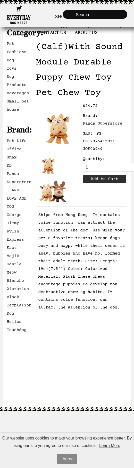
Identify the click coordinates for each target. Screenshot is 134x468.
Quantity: (94, 159)
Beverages (18, 93)
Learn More (109, 445)
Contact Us (51, 32)
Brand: (90, 116)
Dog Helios (14, 317)
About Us (86, 32)
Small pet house (18, 105)
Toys (11, 68)
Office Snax (14, 153)
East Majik (13, 252)
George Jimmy (14, 219)
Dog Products (17, 80)
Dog (10, 60)
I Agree (67, 459)
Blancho (15, 280)
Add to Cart (104, 179)
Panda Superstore (19, 178)
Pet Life (17, 141)
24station (18, 289)
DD (9, 165)
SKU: (88, 133)
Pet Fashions (17, 48)
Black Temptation (19, 301)
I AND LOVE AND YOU (17, 198)
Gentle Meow (14, 268)
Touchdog (17, 330)
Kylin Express (15, 235)
